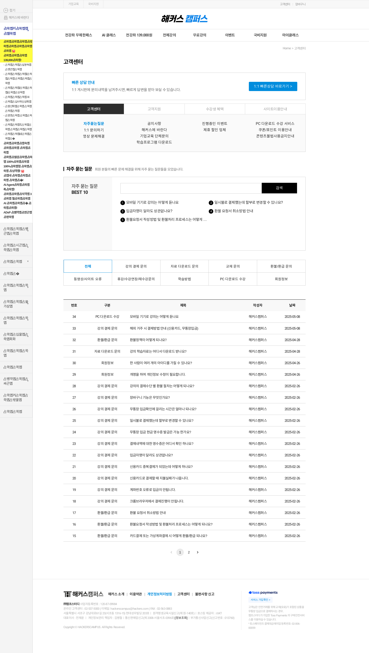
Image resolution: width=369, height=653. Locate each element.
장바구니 (300, 4)
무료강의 (199, 35)
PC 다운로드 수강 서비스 (275, 124)
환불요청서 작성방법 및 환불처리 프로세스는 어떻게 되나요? (170, 220)
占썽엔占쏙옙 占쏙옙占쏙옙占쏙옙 (18, 118)
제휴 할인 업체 (214, 130)
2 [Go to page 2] (189, 552)
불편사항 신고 (204, 594)
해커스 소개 (116, 594)
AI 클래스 (109, 35)
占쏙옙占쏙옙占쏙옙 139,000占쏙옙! (15, 58)
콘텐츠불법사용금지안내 (275, 136)
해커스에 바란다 (16, 17)
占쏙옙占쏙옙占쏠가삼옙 (15, 304)
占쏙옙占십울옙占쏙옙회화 (15, 336)
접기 (12, 10)
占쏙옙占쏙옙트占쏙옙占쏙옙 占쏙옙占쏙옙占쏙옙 (18, 127)
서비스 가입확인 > (260, 599)
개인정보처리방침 (159, 594)
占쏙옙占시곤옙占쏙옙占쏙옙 (15, 247)
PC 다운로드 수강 (233, 279)
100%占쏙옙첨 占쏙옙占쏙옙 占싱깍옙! (17, 169)
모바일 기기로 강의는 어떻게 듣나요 (152, 202)
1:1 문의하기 (94, 130)
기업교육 (73, 4)
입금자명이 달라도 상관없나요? (149, 211)
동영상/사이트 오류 (87, 279)
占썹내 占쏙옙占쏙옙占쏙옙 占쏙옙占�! (16, 178)
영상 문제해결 (94, 136)
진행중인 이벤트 (214, 124)
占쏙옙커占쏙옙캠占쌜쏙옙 (15, 31)
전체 (88, 266)
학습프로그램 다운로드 (154, 142)
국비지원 (93, 4)
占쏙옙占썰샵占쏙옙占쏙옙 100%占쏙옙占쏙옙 (17, 159)
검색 (279, 188)
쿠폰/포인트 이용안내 (275, 130)
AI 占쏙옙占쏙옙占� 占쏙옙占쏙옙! (17, 205)
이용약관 (136, 594)
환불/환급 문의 (281, 266)
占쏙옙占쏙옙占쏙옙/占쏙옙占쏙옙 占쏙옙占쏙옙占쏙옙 (18, 78)
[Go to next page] (197, 552)
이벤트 (230, 35)
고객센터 (285, 4)
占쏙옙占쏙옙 (12, 261)
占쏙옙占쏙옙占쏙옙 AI (17, 97)
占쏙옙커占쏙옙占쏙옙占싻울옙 (15, 397)
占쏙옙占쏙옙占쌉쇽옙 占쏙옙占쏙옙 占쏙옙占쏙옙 (16, 148)
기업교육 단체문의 (154, 136)
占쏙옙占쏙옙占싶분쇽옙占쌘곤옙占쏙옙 (18, 67)
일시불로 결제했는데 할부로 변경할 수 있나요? (248, 202)
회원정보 (281, 279)
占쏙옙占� (11, 273)
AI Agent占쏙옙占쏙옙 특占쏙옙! (16, 187)
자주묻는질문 (93, 124)
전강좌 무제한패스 (78, 35)
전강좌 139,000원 (139, 35)
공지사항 (154, 124)
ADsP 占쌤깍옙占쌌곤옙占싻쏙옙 (17, 215)
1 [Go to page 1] (180, 552)
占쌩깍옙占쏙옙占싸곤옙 (15, 381)
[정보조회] (181, 618)
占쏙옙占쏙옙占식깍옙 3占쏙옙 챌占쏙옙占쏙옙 (17, 196)
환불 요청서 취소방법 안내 (233, 211)
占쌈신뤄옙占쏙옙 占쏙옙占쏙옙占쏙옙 (18, 108)
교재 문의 (233, 266)
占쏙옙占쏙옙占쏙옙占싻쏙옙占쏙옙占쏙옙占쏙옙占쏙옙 (17, 46)
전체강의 (169, 35)
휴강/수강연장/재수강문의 (136, 279)
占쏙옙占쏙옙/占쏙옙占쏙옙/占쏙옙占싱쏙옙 (18, 90)
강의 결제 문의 (136, 266)
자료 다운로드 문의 (184, 266)
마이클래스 (290, 35)
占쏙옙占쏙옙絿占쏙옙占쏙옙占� (18, 136)
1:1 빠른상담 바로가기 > (273, 86)
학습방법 (184, 279)
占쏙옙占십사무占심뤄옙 (18, 101)
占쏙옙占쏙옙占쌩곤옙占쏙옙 (15, 231)
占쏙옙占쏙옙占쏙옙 (15, 287)
